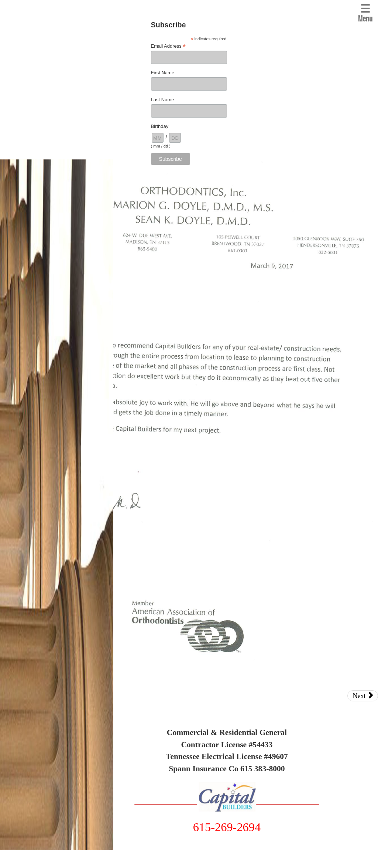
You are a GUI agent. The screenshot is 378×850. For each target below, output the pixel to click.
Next (363, 696)
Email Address (168, 46)
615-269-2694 (227, 827)
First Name (163, 72)
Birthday (160, 126)
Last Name (162, 99)
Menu (365, 12)
